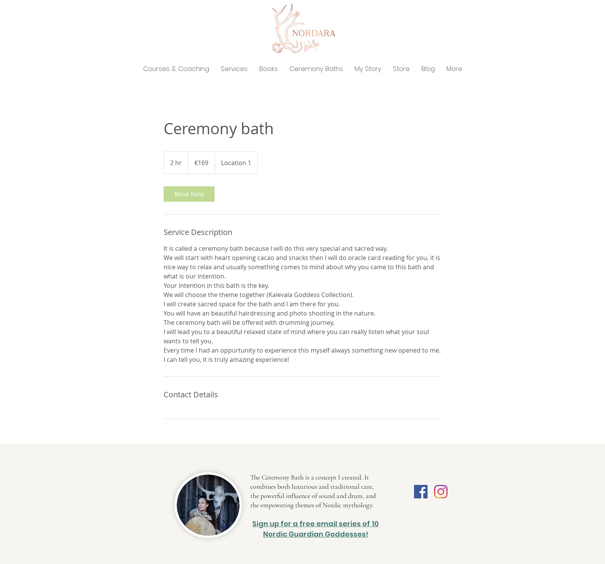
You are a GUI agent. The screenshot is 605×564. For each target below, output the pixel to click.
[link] (189, 194)
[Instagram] (441, 491)
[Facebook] (421, 491)
